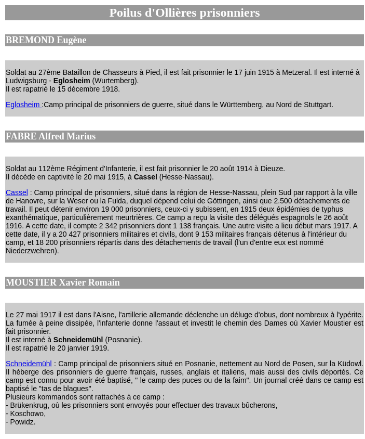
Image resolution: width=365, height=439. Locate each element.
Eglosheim (24, 104)
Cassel (17, 192)
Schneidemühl (29, 363)
